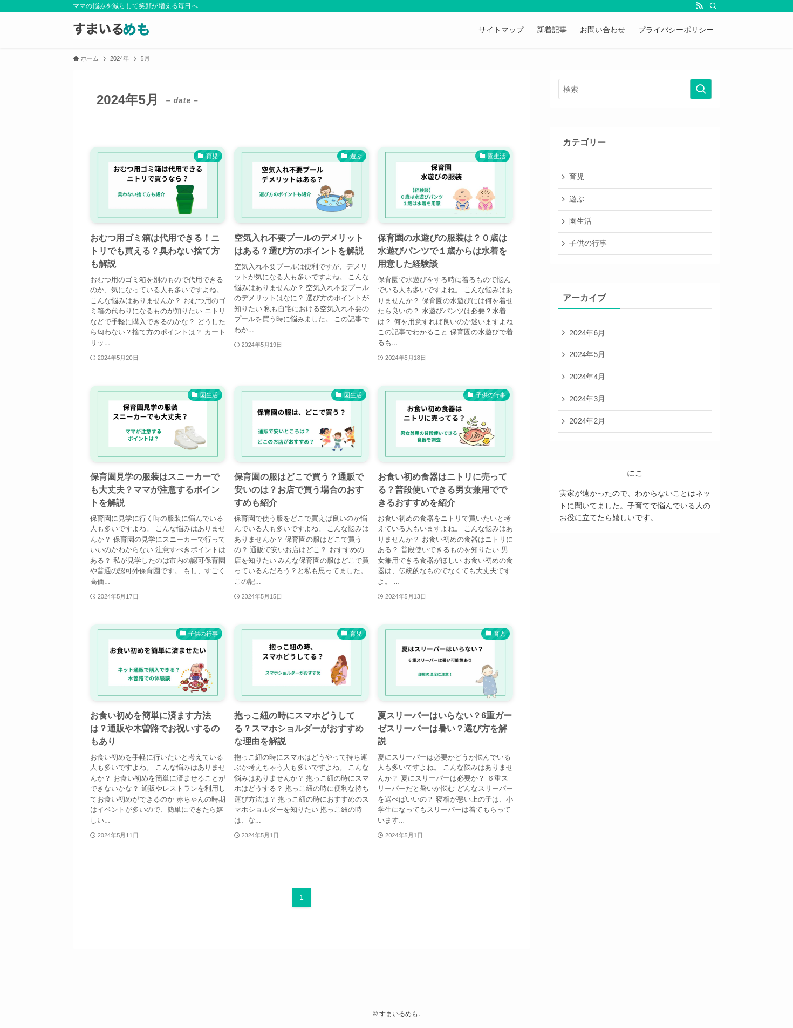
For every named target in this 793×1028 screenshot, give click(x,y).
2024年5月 (588, 356)
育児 (577, 177)
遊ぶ (577, 199)
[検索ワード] (635, 89)
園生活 (581, 222)
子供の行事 (588, 244)
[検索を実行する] (701, 89)
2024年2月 (588, 424)
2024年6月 (588, 334)
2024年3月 (588, 401)
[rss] (699, 6)
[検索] (713, 6)
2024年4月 (588, 379)
